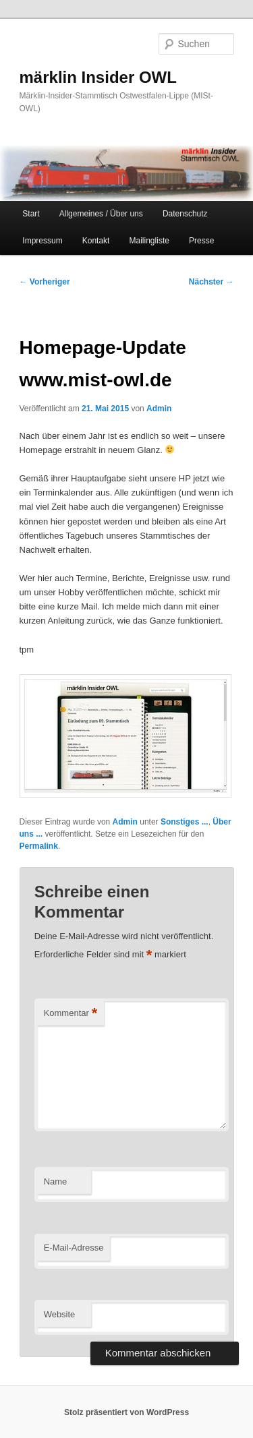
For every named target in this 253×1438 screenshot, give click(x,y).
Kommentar (71, 1013)
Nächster (211, 282)
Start (30, 213)
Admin (158, 408)
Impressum (42, 240)
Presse (201, 240)
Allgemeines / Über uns (101, 213)
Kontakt (96, 240)
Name (55, 1181)
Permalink (39, 846)
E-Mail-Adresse (74, 1247)
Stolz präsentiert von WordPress (126, 1412)
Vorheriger (45, 282)
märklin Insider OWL (98, 77)
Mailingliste (149, 240)
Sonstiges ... (184, 822)
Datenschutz (185, 213)
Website (60, 1314)
